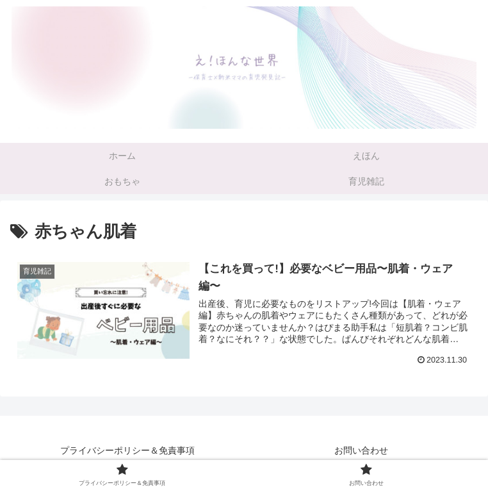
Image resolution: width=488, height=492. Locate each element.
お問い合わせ (361, 450)
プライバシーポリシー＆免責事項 (127, 450)
